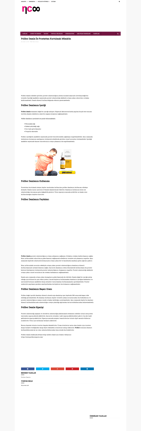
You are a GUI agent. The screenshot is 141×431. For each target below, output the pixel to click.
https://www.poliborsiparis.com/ (32, 347)
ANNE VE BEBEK (35, 33)
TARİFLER (96, 33)
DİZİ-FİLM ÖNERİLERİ (83, 33)
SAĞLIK (25, 33)
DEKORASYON (70, 33)
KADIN (46, 33)
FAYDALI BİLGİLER (57, 33)
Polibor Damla (35, 41)
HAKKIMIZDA (32, 1)
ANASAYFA (23, 1)
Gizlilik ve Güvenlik (43, 1)
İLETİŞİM (53, 1)
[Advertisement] (87, 17)
